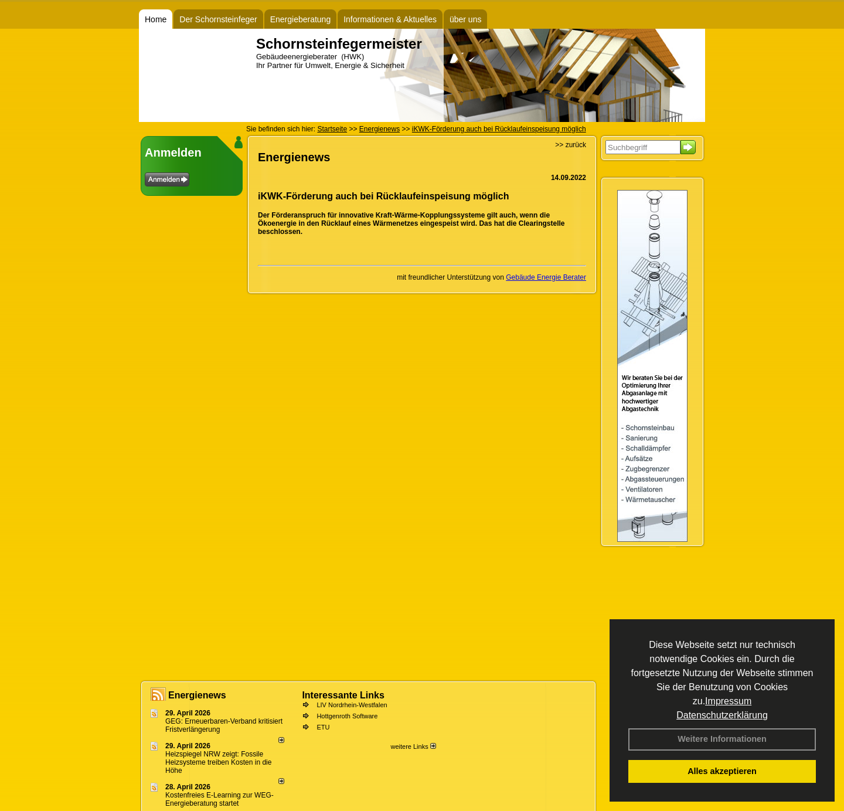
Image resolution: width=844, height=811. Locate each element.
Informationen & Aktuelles (390, 19)
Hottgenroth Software (346, 716)
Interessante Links (343, 695)
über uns (465, 19)
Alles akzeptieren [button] (722, 771)
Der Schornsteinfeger (218, 19)
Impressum (728, 701)
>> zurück (570, 145)
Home (155, 19)
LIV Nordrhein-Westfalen (351, 704)
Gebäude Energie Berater (546, 277)
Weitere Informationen (722, 739)
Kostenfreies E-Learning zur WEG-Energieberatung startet (219, 799)
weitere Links (412, 746)
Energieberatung (300, 19)
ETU (322, 727)
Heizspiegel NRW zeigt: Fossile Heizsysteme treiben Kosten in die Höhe (218, 762)
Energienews (197, 695)
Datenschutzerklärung (722, 715)
